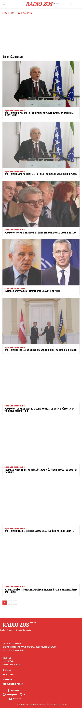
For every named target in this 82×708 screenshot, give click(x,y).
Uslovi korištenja (12, 684)
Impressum (8, 674)
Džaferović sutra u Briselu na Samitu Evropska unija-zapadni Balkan (40, 232)
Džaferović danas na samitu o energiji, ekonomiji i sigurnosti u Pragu (40, 173)
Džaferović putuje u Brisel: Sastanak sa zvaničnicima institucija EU (39, 530)
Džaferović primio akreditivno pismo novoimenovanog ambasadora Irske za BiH (39, 114)
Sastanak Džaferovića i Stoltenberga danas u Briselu (32, 291)
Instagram (12, 695)
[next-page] (15, 602)
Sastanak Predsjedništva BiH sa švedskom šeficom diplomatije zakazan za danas (40, 471)
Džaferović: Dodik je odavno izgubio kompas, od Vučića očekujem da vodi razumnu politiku (39, 410)
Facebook (16, 690)
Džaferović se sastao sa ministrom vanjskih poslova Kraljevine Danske (40, 349)
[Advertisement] (41, 35)
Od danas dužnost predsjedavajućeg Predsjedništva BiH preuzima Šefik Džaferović (40, 591)
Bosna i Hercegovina (14, 110)
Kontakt (7, 679)
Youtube (17, 699)
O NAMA (6, 670)
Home (4, 12)
